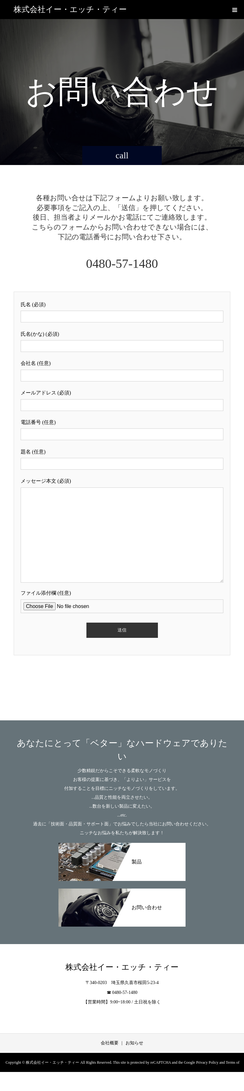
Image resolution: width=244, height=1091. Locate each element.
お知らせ (134, 1043)
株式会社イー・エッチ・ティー (70, 9)
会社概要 (110, 1043)
